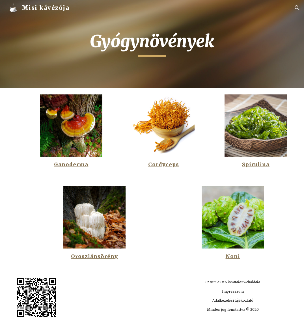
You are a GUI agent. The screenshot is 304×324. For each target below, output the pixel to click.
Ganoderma (71, 164)
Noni (233, 256)
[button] (297, 8)
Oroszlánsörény (94, 256)
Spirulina (255, 164)
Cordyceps (163, 164)
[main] (152, 43)
